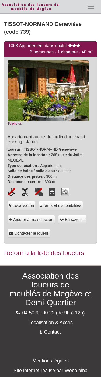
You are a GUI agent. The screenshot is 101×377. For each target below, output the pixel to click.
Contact (50, 332)
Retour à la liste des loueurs (44, 252)
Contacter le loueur (28, 233)
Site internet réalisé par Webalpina (50, 370)
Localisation (21, 205)
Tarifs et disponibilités (60, 205)
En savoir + (72, 219)
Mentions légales (50, 361)
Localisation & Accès (50, 322)
